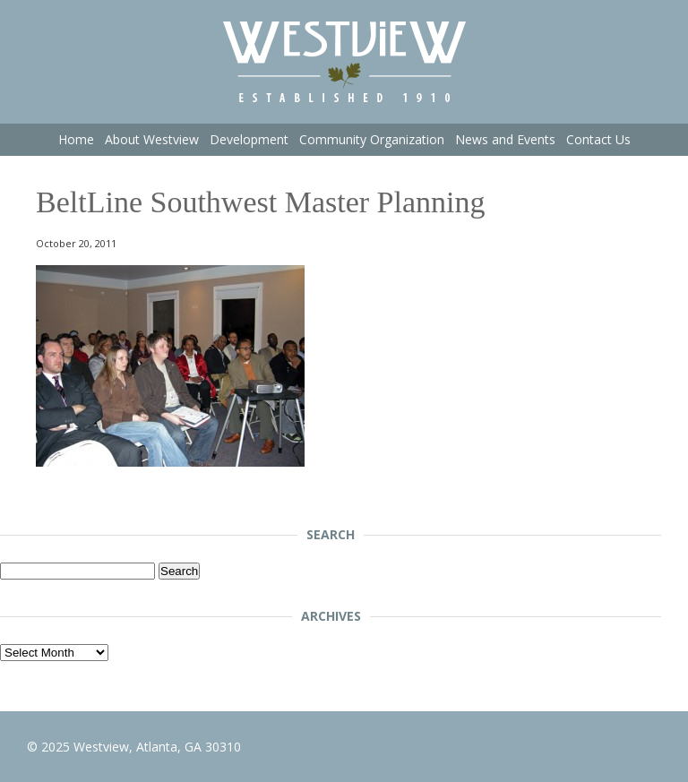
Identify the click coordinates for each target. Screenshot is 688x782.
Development (249, 139)
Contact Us (598, 139)
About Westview (152, 139)
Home (76, 139)
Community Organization (371, 139)
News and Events (505, 139)
